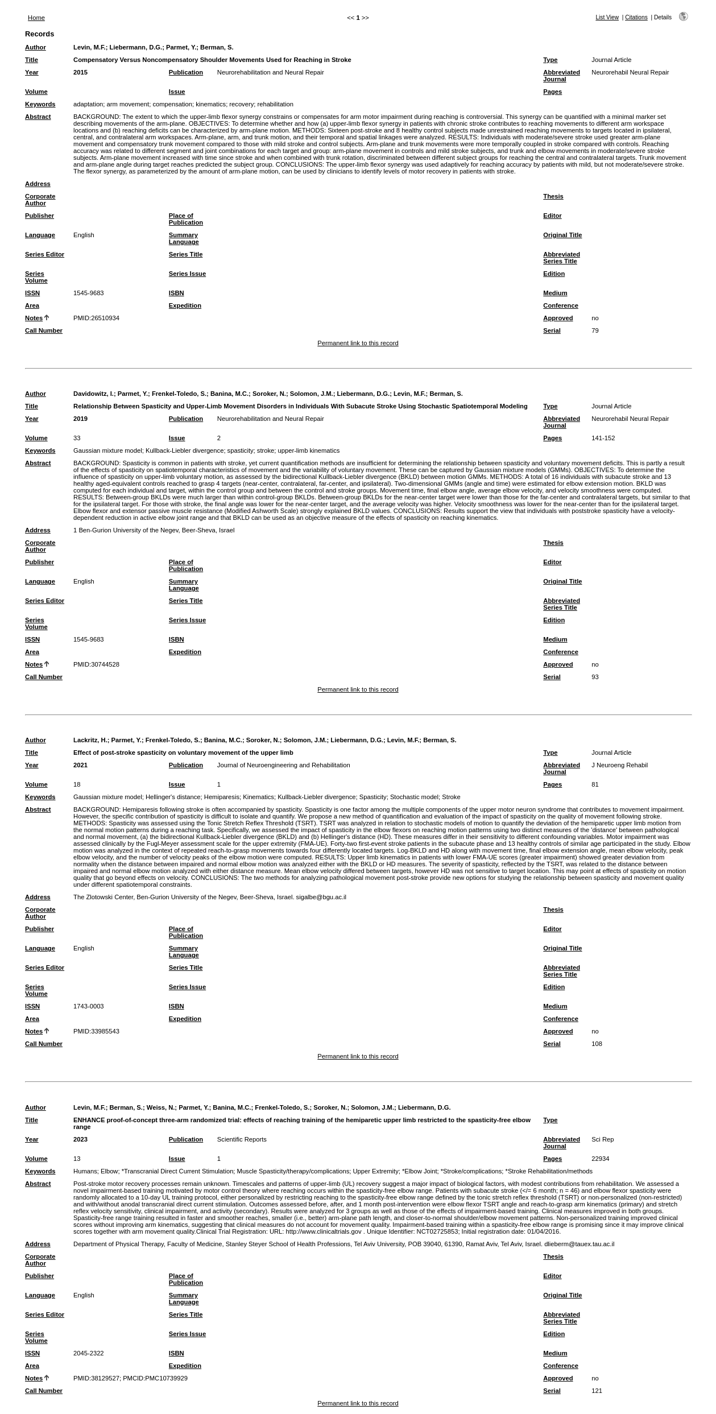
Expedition (185, 305)
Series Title (186, 254)
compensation (172, 104)
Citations (636, 17)
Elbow (109, 1171)
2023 (80, 1139)
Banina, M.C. (229, 393)
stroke (265, 450)
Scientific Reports (242, 1139)
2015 (80, 72)
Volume (36, 91)
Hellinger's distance (173, 796)
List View (607, 17)
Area (32, 305)
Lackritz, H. (90, 740)
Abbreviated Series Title (561, 257)
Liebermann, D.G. (136, 47)
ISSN (32, 293)
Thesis (553, 196)
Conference (560, 305)
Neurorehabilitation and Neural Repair (270, 72)
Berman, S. (216, 47)
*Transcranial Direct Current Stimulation (178, 1171)
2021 (80, 765)
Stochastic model (414, 796)
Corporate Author (40, 199)
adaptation (88, 104)
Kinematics (258, 796)
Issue (177, 91)
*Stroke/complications (471, 1171)
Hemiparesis (221, 796)
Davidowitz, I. (93, 393)
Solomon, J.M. (311, 393)
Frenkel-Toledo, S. (179, 393)
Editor (552, 215)
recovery (241, 104)
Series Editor (44, 254)
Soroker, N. (269, 393)
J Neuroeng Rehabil (619, 765)
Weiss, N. (161, 1107)
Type (550, 59)
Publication (186, 72)
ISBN (176, 293)
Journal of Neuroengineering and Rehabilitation (283, 765)
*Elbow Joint (419, 1171)
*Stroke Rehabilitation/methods (549, 1171)
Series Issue (187, 273)
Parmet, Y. (181, 47)
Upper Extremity (376, 1171)
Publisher (39, 215)
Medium (555, 293)
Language (40, 234)
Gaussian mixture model (107, 450)
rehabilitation (275, 104)
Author (35, 47)
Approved (558, 318)
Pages (552, 91)
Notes (34, 318)
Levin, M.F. (89, 47)
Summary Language (184, 238)
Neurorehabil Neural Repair (630, 72)
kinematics (211, 104)
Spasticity (373, 796)
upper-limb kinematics (309, 450)
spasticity (240, 450)
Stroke (451, 796)
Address (38, 183)
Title (31, 59)
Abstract (38, 116)
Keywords (40, 104)
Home (36, 17)
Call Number (44, 330)
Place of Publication (186, 219)
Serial (551, 330)
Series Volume (36, 277)
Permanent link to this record (357, 343)
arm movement (128, 104)
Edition (554, 273)
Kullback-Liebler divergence (185, 450)
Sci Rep (602, 1139)
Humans (85, 1171)
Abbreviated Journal (561, 75)
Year (32, 72)
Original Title (562, 234)
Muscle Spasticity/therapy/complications (293, 1171)
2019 (80, 418)
